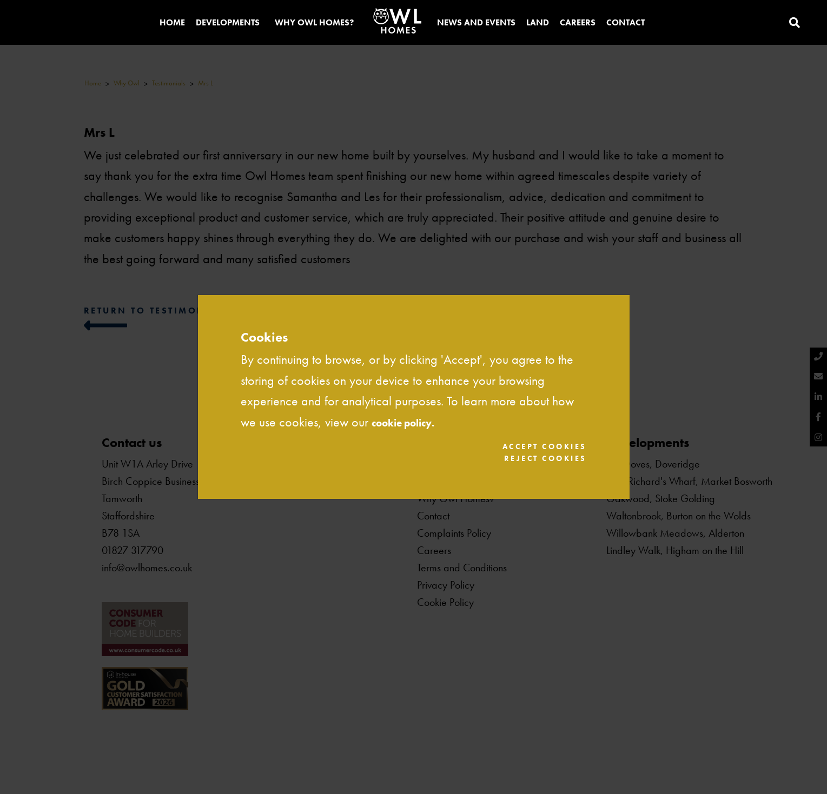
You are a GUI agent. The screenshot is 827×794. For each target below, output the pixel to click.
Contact (625, 23)
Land (537, 23)
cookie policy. (412, 419)
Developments (228, 23)
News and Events (476, 23)
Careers (578, 23)
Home (172, 23)
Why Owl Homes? (314, 23)
